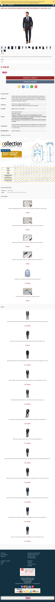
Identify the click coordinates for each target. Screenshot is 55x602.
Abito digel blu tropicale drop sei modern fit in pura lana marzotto (27, 517)
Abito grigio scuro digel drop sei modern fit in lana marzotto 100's (27, 380)
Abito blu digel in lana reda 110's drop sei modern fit (27, 439)
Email (19, 86)
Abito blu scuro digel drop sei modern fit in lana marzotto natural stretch (27, 478)
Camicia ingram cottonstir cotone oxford (27, 296)
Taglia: (2, 59)
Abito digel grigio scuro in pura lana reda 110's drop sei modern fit (27, 419)
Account (53, 5)
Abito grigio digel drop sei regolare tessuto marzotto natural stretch (27, 321)
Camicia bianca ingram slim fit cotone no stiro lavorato (27, 225)
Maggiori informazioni (34, 2)
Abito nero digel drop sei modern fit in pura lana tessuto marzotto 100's (27, 360)
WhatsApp (31, 86)
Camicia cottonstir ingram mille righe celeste (27, 279)
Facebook (23, 86)
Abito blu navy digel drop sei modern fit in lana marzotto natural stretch (27, 497)
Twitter (27, 86)
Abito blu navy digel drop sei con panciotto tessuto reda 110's (27, 341)
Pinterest (36, 86)
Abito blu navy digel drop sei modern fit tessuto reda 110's (27, 537)
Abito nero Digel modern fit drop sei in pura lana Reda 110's (27, 400)
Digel (3, 53)
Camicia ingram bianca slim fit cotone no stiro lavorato (27, 242)
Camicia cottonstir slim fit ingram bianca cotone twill (27, 259)
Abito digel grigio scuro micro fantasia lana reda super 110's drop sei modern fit (27, 458)
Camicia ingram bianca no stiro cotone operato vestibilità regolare (27, 208)
